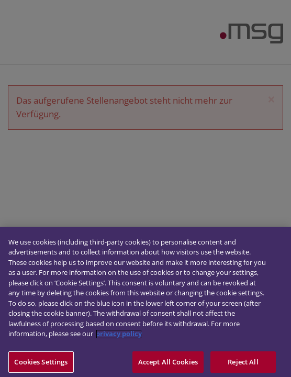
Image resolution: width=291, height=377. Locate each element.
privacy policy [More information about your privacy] (119, 336)
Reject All (243, 364)
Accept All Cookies (168, 364)
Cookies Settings (41, 364)
